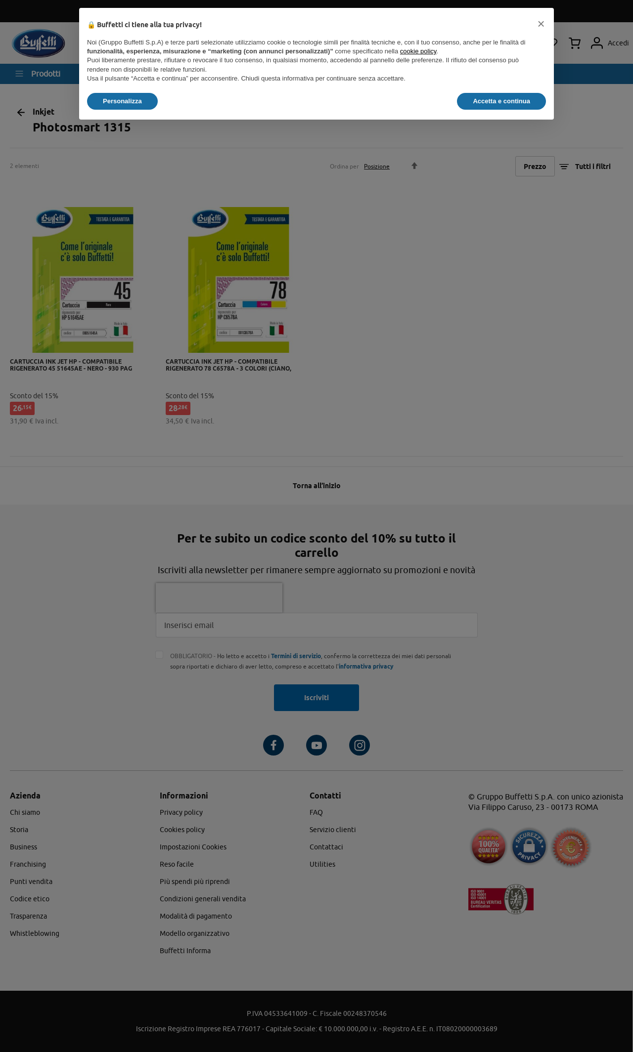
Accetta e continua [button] (501, 101)
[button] (541, 24)
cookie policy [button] (418, 51)
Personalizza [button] (122, 101)
